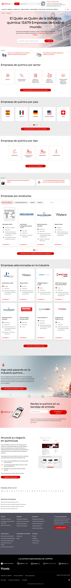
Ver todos (34, 422)
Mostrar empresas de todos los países (35, 129)
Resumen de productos (37, 528)
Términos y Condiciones (14, 580)
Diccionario (19, 536)
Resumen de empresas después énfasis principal (12, 506)
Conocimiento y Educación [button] (37, 9)
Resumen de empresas (22, 525)
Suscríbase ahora (61, 527)
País (47, 33)
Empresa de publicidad (10, 477)
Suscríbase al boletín (58, 412)
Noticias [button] (4, 9)
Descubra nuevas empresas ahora (13, 388)
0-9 (2, 491)
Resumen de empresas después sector (10, 502)
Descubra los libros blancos (7, 536)
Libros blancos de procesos (7, 540)
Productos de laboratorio (38, 521)
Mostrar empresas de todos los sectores (35, 90)
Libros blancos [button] (25, 9)
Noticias (34, 536)
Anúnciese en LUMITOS (6, 575)
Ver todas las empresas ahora (35, 346)
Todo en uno (35, 543)
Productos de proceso (37, 523)
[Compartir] (65, 9)
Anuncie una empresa (22, 523)
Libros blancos (35, 540)
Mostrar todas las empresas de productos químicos (35, 253)
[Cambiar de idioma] (68, 9)
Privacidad (24, 580)
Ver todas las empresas (35, 166)
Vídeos (18, 538)
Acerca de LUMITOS (18, 575)
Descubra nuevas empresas (23, 521)
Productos (34, 538)
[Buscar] (39, 4)
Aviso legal (3, 580)
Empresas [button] (10, 9)
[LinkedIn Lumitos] (69, 580)
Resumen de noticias (6, 525)
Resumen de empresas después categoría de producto (13, 504)
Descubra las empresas (22, 519)
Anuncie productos (36, 525)
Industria (41, 33)
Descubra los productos (37, 519)
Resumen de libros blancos (7, 546)
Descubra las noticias (6, 519)
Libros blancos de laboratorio (8, 538)
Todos (16, 3)
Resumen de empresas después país (9, 508)
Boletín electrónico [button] (52, 9)
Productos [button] (16, 9)
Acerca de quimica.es (30, 575)
